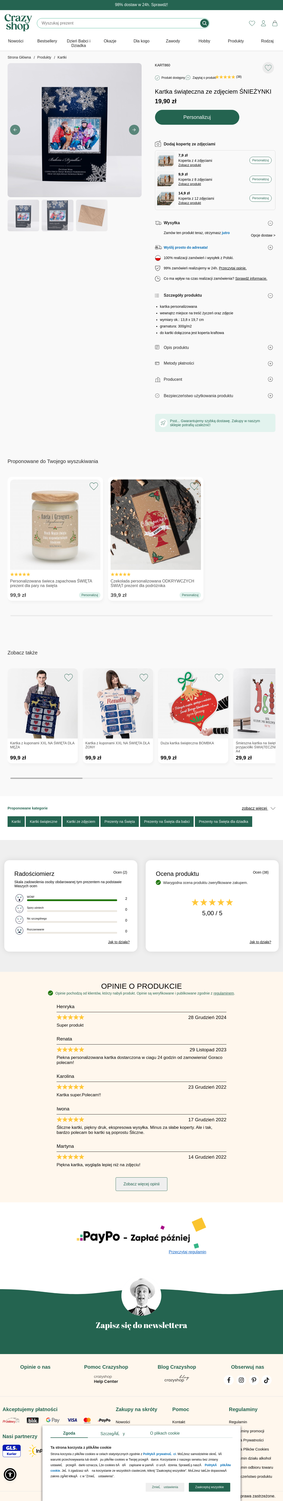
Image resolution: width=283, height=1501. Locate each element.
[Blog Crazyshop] (177, 1381)
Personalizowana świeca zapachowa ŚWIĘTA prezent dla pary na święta (55, 535)
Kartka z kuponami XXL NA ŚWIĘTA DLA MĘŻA (42, 745)
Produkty (236, 41)
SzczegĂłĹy (112, 1434)
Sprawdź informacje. (251, 278)
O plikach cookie (165, 1433)
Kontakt (178, 1422)
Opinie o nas (35, 1367)
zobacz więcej (258, 808)
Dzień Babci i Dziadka (78, 43)
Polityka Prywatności (246, 1440)
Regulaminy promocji (246, 1431)
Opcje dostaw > (263, 235)
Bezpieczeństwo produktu (250, 1476)
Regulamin (238, 1422)
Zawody (173, 41)
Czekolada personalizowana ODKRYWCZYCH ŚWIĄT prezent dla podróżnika (155, 535)
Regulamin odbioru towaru (251, 1467)
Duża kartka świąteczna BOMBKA (187, 743)
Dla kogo (141, 41)
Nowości (15, 41)
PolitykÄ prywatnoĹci (159, 1454)
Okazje (110, 41)
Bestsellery (47, 41)
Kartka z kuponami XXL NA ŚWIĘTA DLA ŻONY (117, 745)
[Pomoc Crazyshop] (106, 1383)
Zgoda (69, 1433)
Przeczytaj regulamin (188, 1252)
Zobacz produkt (189, 165)
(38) (228, 77)
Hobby (204, 41)
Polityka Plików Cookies (249, 1449)
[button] (134, 130)
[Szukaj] (119, 23)
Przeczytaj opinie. (233, 268)
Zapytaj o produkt (204, 78)
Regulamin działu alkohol (250, 1458)
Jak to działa (119, 942)
